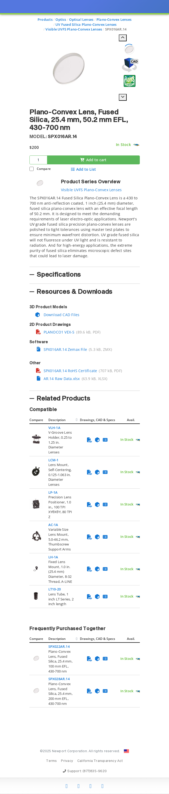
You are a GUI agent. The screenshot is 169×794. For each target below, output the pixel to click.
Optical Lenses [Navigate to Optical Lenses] (81, 19)
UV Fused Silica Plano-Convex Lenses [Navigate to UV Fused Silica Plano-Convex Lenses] (85, 24)
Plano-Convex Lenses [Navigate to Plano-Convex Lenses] (113, 19)
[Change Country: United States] (126, 751)
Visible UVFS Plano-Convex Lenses (91, 189)
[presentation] (84, 397)
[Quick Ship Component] (136, 145)
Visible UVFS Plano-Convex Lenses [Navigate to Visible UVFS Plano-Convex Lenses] (73, 29)
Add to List (83, 169)
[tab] (85, 229)
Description (57, 420)
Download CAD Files (57, 314)
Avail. (131, 420)
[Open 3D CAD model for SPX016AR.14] (129, 65)
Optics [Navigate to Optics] (60, 19)
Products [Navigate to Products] (45, 19)
